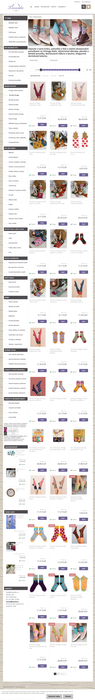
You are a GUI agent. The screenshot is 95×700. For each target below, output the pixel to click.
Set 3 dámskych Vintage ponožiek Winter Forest (58, 448)
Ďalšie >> (63, 674)
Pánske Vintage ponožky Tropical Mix (79, 547)
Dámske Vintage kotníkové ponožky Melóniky (77, 597)
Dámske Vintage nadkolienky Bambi (77, 202)
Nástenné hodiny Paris (20, 490)
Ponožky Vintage (37, 17)
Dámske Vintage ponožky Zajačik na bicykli (37, 202)
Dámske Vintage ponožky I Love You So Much (79, 252)
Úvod (30, 17)
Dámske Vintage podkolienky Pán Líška (57, 202)
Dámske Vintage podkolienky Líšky (56, 104)
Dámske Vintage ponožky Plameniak (58, 301)
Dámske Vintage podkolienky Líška (35, 104)
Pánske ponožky (54, 60)
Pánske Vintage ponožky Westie (58, 547)
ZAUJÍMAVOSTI (62, 7)
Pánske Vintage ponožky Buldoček (37, 252)
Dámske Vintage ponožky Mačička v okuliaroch (79, 399)
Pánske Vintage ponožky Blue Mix (37, 596)
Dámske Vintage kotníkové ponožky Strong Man (37, 646)
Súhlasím (68, 696)
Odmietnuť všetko (53, 696)
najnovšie (61, 76)
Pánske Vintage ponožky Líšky (37, 153)
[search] (84, 7)
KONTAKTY (54, 7)
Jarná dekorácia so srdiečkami (19, 517)
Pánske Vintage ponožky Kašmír (58, 596)
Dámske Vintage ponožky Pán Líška (58, 153)
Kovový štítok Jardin (19, 543)
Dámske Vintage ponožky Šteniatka (79, 350)
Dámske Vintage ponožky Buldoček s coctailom (37, 547)
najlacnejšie (45, 76)
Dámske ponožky (34, 60)
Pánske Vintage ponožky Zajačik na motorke (58, 252)
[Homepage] (31, 7)
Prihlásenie (77, 2)
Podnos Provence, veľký (20, 470)
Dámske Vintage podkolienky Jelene (77, 301)
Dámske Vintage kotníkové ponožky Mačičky (56, 351)
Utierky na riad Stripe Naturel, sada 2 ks (19, 567)
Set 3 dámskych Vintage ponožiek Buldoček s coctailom (37, 449)
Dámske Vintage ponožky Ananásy (79, 645)
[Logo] (15, 6)
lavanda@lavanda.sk (12, 602)
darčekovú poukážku (17, 436)
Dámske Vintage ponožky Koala (58, 399)
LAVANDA (36, 7)
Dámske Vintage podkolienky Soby (35, 350)
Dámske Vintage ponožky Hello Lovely (37, 301)
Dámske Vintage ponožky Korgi (37, 498)
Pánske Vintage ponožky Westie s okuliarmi (37, 399)
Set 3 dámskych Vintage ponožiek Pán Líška (78, 448)
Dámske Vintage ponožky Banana (58, 645)
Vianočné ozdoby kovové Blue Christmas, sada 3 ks (20, 453)
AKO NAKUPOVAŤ (45, 7)
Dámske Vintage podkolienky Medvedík (78, 104)
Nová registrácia (86, 2)
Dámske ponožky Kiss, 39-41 (78, 153)
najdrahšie (53, 76)
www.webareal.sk (20, 687)
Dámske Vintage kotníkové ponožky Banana (77, 499)
